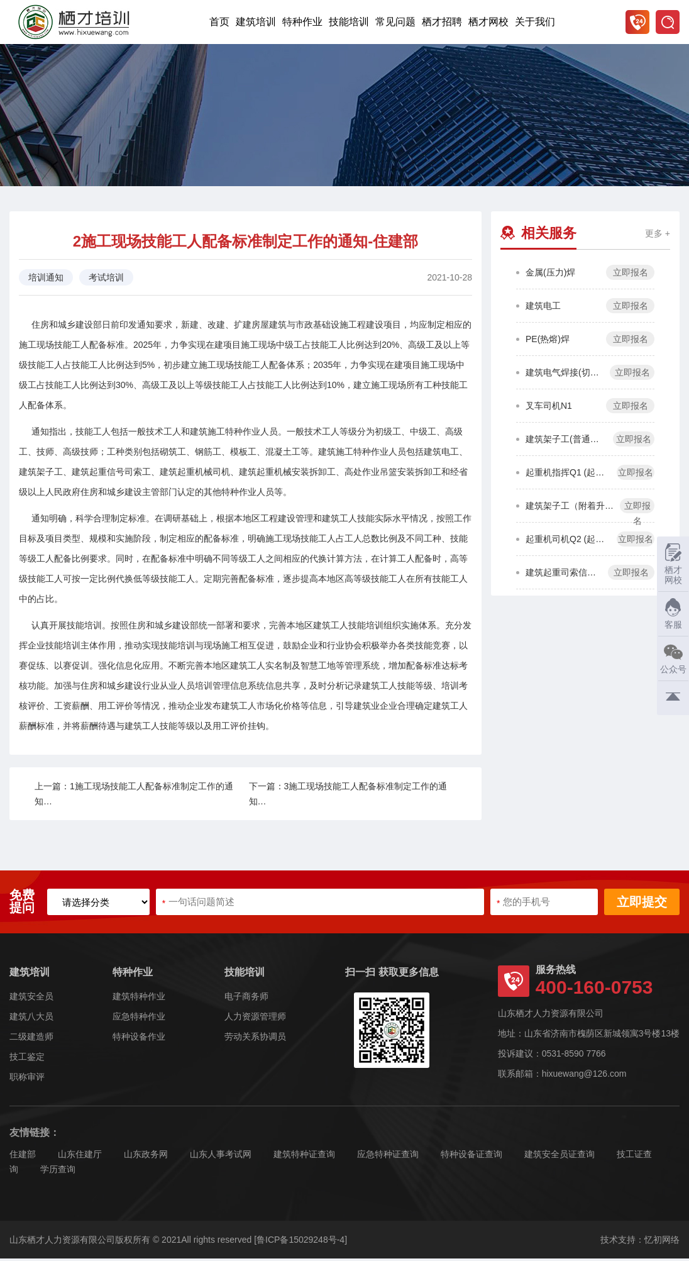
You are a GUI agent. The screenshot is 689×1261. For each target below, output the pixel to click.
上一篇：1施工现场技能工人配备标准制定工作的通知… (134, 796)
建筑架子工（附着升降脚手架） (570, 508)
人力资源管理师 (255, 1019)
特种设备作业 (139, 1039)
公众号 (671, 658)
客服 (670, 613)
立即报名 (630, 275)
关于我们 (535, 21)
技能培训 (349, 21)
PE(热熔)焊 (548, 341)
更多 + (657, 236)
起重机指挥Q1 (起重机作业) (568, 475)
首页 (219, 21)
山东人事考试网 (220, 1157)
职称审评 (27, 1079)
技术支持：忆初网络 (640, 1242)
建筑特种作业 (139, 999)
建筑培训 (256, 21)
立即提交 (642, 904)
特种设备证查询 (471, 1157)
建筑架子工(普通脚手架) (566, 441)
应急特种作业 (139, 1019)
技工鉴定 (27, 1059)
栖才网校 (488, 21)
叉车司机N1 (549, 408)
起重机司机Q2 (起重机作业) (568, 541)
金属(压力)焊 (550, 275)
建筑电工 (543, 308)
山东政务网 (146, 1157)
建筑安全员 (31, 999)
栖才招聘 (442, 21)
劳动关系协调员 (255, 1039)
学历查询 (57, 1172)
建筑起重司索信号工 (564, 575)
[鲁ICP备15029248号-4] (300, 1242)
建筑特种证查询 (304, 1157)
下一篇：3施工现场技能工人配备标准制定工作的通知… (348, 796)
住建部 (22, 1157)
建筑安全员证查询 (559, 1157)
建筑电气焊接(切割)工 (565, 375)
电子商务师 (246, 999)
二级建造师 (31, 1039)
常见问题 (395, 21)
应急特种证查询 (388, 1157)
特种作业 (302, 21)
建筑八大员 (31, 1019)
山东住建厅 (80, 1157)
